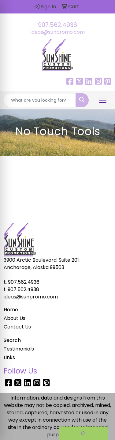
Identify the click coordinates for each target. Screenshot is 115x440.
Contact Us (17, 326)
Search (12, 340)
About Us (14, 318)
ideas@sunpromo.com (58, 32)
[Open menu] (103, 100)
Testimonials (19, 348)
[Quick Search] (39, 100)
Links (9, 357)
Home (11, 309)
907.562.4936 (57, 25)
